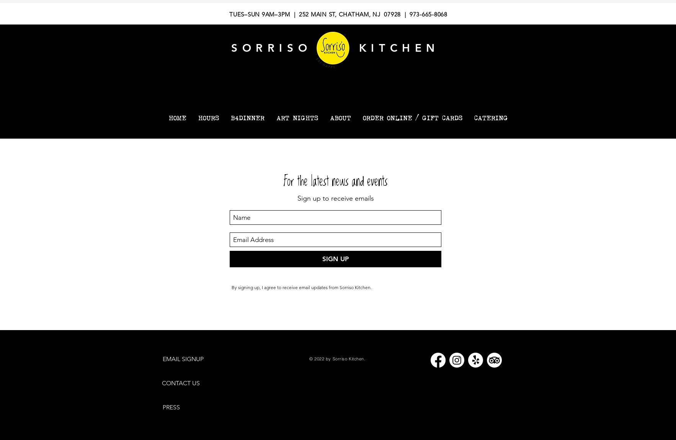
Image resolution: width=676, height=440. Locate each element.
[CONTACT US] (184, 383)
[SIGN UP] (335, 259)
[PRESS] (174, 407)
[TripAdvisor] (494, 360)
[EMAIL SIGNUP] (187, 359)
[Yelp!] (475, 360)
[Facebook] (438, 360)
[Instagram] (456, 360)
